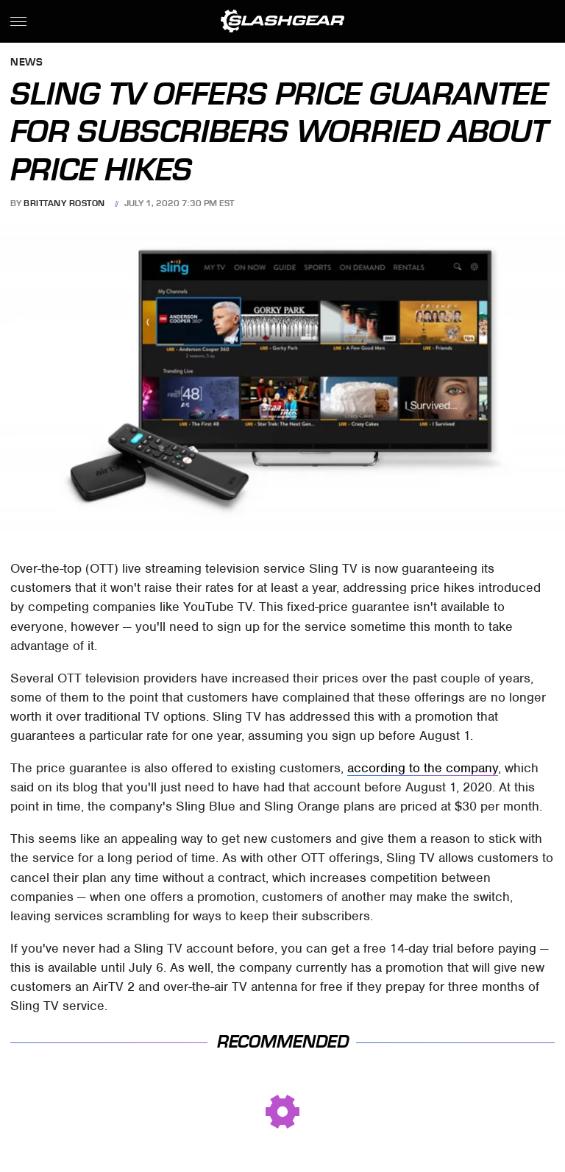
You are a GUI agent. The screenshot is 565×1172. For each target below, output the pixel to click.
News (26, 63)
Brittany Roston (64, 203)
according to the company (422, 768)
